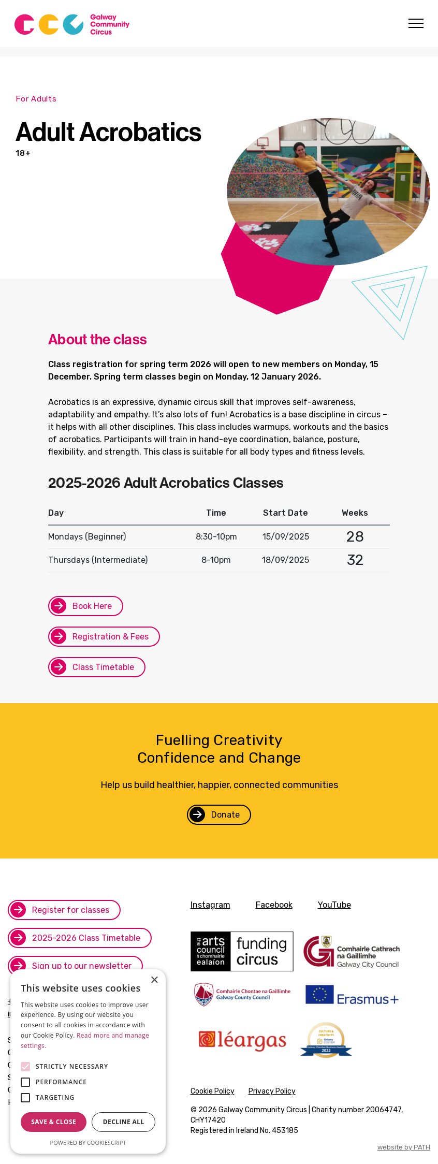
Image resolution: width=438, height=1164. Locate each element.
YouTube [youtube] (334, 905)
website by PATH (403, 1147)
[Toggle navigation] (415, 23)
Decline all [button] (123, 1121)
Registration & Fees (110, 637)
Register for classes (70, 910)
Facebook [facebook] (274, 905)
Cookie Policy (213, 1091)
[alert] (88, 1061)
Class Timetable (103, 667)
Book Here (92, 606)
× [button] (154, 980)
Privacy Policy (272, 1091)
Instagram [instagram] (210, 905)
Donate (225, 815)
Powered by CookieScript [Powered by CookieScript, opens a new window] (88, 1142)
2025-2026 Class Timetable (86, 938)
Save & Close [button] (53, 1121)
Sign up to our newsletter (82, 966)
